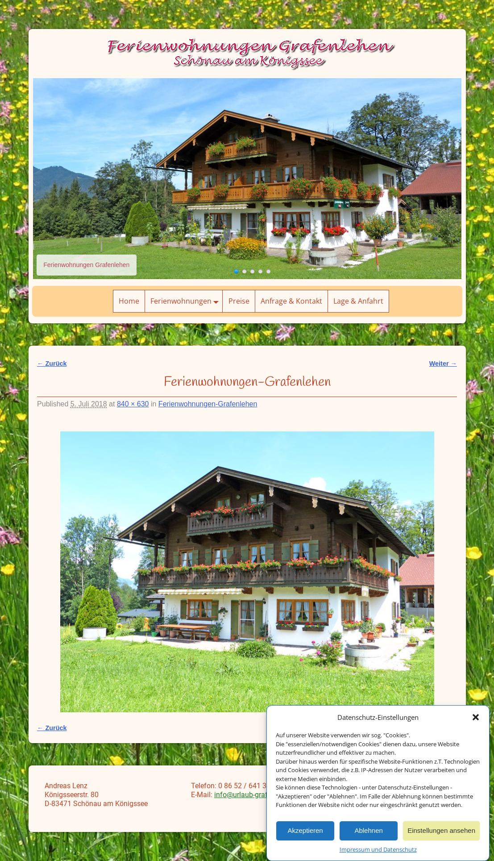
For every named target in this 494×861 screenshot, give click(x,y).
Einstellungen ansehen (441, 834)
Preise (238, 301)
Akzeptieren (305, 834)
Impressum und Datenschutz (378, 852)
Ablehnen (368, 834)
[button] (475, 720)
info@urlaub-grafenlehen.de (258, 794)
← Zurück (51, 363)
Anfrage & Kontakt (291, 301)
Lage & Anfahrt (358, 301)
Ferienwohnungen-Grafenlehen (207, 404)
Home (129, 301)
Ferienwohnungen (186, 301)
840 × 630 (133, 404)
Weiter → (443, 363)
